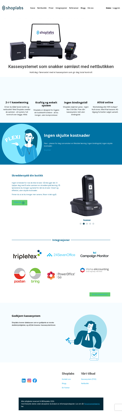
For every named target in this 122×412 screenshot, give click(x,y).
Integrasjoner (61, 8)
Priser (51, 8)
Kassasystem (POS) (88, 379)
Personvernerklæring (92, 404)
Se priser (47, 150)
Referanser (74, 8)
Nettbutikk (42, 8)
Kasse (32, 8)
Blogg (83, 8)
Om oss (90, 8)
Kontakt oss (66, 379)
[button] (81, 224)
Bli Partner (66, 388)
